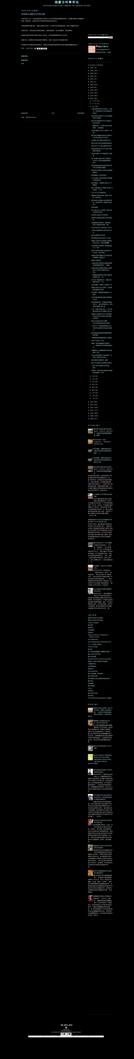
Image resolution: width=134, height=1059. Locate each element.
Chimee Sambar (93, 646)
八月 (93, 379)
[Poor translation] (69, 1034)
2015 (92, 98)
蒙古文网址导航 (93, 676)
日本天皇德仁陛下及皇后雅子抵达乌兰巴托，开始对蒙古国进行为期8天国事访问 (102, 797)
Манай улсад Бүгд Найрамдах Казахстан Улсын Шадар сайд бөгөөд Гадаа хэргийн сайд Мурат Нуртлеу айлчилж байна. (100, 759)
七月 (93, 381)
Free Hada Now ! (93, 639)
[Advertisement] (52, 107)
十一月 (94, 103)
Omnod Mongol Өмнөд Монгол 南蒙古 (100, 698)
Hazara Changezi (93, 622)
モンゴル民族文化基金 (95, 644)
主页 (53, 113)
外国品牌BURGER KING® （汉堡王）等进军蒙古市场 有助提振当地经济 (101, 111)
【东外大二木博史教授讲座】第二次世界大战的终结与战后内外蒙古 (101, 328)
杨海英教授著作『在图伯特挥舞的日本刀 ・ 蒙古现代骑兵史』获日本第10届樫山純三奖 (102, 304)
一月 (93, 398)
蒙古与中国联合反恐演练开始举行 (101, 363)
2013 (92, 404)
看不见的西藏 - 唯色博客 (95, 673)
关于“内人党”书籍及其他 (98, 192)
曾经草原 (90, 695)
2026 (92, 68)
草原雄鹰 (90, 683)
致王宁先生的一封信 (97, 340)
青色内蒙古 (94, 207)
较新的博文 (24, 113)
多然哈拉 (90, 690)
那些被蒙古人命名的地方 (98, 175)
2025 (92, 70)
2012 (92, 407)
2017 (92, 93)
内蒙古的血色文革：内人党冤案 (102, 542)
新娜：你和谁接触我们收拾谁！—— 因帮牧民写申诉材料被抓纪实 (101, 345)
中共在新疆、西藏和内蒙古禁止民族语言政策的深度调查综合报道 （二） (102, 451)
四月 (93, 390)
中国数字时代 (92, 664)
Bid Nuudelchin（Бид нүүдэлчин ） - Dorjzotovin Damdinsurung (102, 442)
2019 (92, 87)
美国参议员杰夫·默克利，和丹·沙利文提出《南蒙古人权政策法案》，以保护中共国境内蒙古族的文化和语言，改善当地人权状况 (100, 712)
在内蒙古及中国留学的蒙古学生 (101, 140)
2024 (92, 73)
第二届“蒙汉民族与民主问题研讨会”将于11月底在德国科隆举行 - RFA (101, 160)
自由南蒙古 (91, 630)
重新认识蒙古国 (96, 260)
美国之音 (90, 668)
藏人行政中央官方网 (94, 654)
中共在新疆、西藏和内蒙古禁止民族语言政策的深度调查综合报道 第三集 (102, 460)
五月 (93, 387)
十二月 (94, 101)
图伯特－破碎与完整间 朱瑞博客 (98, 661)
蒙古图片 (90, 625)
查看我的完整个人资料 (103, 52)
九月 (93, 376)
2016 (92, 95)
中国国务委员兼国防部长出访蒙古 (101, 337)
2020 (92, 84)
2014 (92, 402)
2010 (92, 413)
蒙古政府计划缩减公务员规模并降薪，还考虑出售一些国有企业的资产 (101, 202)
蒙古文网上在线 (93, 693)
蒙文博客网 (91, 686)
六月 (93, 384)
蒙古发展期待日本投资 (98, 235)
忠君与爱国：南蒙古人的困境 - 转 (101, 284)
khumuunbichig (92, 671)
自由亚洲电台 (92, 666)
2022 (92, 79)
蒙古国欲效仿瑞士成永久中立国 (101, 238)
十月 (93, 106)
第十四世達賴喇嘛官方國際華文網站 (99, 651)
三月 (93, 393)
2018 (92, 90)
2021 (92, 82)
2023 (92, 76)
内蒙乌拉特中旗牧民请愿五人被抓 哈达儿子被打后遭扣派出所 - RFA (101, 270)
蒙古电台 (90, 681)
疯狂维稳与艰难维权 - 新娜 (99, 360)
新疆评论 (90, 627)
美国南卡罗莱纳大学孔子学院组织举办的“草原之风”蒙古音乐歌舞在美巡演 (101, 316)
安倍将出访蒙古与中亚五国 (99, 215)
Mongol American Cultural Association (99, 659)
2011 (92, 410)
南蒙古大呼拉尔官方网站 (95, 620)
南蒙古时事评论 (67, 2)
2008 (92, 418)
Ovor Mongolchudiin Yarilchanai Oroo (99, 642)
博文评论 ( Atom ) (31, 117)
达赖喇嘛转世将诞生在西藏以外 (102, 896)
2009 (92, 416)
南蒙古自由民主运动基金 (95, 618)
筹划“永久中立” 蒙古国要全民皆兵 (101, 146)
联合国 (90, 649)
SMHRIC (90, 632)
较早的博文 (81, 113)
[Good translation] (63, 1034)
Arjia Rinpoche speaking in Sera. (101, 227)
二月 (93, 395)
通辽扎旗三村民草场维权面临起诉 (101, 143)
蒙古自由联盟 (92, 656)
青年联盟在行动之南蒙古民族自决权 (99, 678)
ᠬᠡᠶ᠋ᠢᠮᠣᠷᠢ (90, 688)
